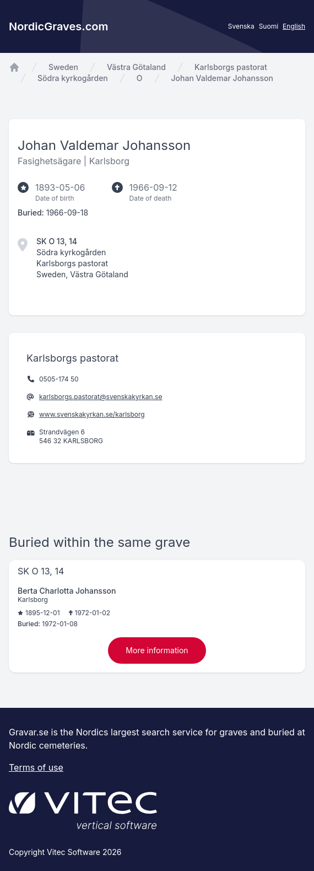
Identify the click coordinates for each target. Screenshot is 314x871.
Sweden (63, 67)
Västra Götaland (136, 67)
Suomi (268, 26)
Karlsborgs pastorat (230, 67)
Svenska (241, 26)
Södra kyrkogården (72, 78)
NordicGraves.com (59, 26)
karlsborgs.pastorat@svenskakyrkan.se (100, 397)
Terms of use (36, 767)
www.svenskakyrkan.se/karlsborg (92, 414)
